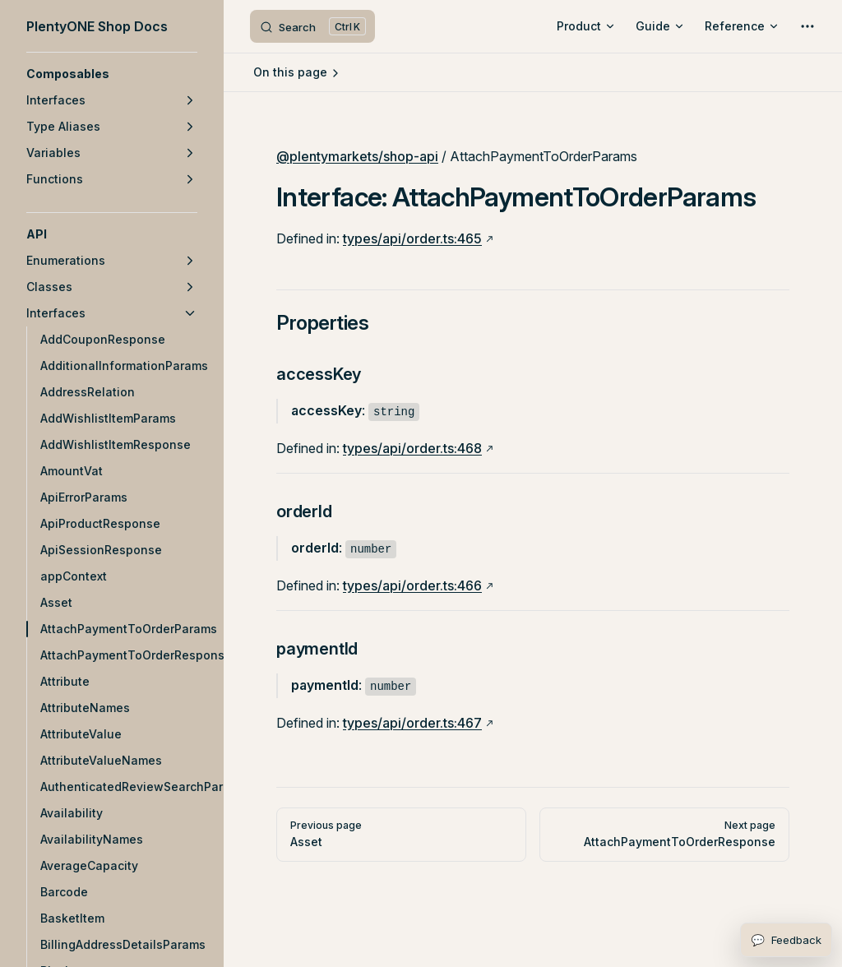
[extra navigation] (807, 26)
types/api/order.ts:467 (412, 723)
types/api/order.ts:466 (412, 585)
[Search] (312, 26)
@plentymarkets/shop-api (357, 156)
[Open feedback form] (786, 940)
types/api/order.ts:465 (412, 238)
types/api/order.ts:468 (412, 448)
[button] (111, 74)
